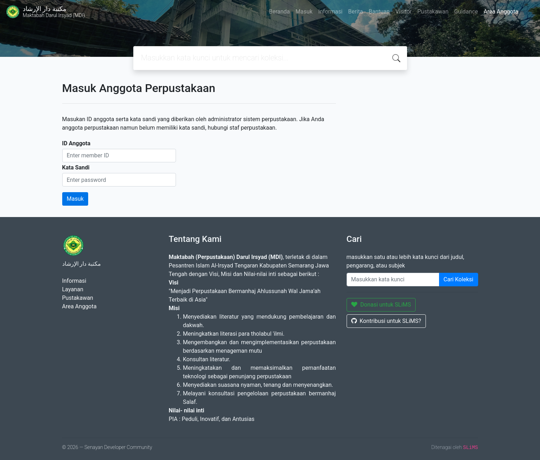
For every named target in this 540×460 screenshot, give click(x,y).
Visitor (403, 11)
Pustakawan (432, 11)
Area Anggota (501, 11)
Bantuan (379, 11)
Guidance (466, 11)
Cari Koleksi (459, 279)
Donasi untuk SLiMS (381, 304)
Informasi (330, 11)
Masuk (303, 11)
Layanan (73, 289)
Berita (355, 11)
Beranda (279, 11)
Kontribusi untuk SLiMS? (386, 321)
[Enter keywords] (393, 279)
